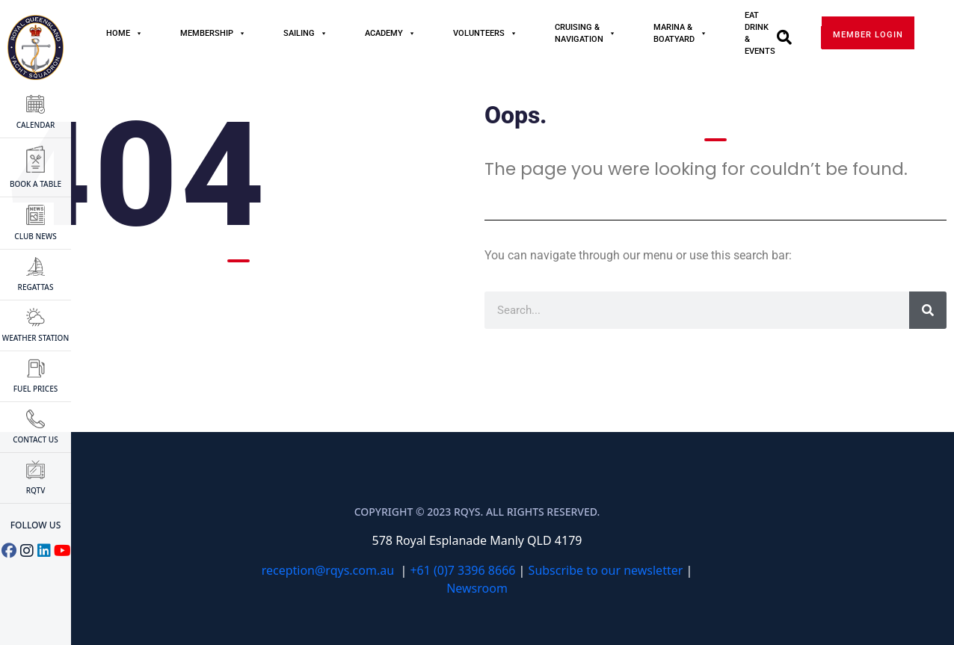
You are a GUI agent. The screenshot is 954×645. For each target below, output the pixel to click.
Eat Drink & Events (766, 34)
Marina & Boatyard (680, 33)
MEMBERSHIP (213, 34)
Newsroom (477, 588)
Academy (390, 34)
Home (124, 34)
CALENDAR (35, 112)
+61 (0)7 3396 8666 (462, 570)
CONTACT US (35, 427)
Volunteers (485, 34)
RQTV (36, 478)
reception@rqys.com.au (328, 570)
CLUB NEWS (35, 223)
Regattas (36, 274)
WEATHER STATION (35, 325)
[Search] (928, 310)
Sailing (305, 34)
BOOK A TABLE (35, 167)
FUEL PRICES (35, 376)
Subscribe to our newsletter (606, 570)
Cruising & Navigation (585, 33)
